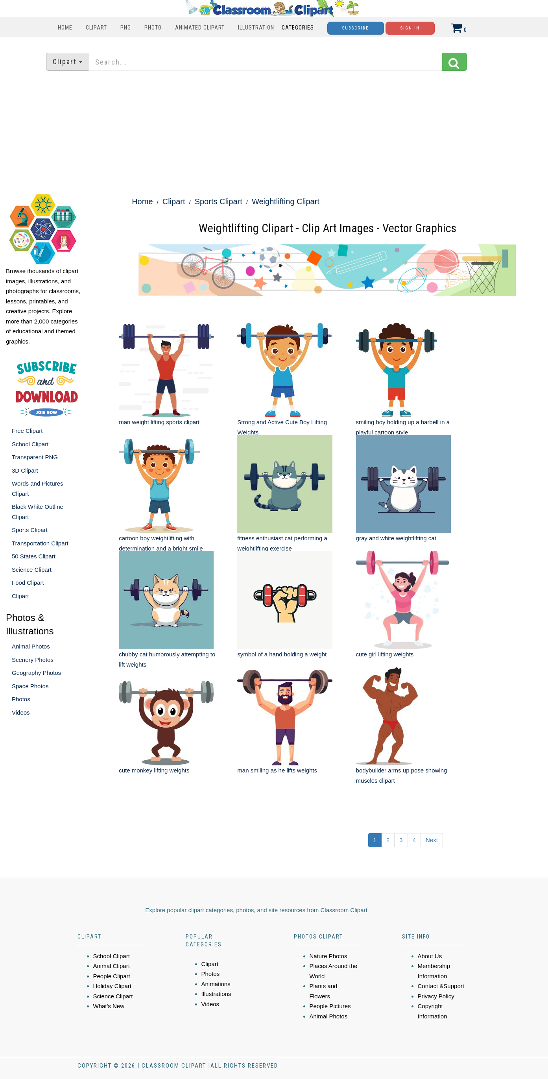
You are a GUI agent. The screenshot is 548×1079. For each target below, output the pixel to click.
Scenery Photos (33, 659)
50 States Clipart (33, 556)
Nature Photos (328, 956)
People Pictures (330, 1006)
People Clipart (111, 976)
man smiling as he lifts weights (277, 770)
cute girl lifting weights (385, 654)
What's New (109, 1006)
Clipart (96, 27)
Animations (216, 984)
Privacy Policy (436, 996)
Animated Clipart (200, 27)
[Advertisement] (274, 132)
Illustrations (216, 993)
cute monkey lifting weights (154, 770)
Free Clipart (27, 430)
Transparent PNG (35, 457)
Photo (153, 27)
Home (65, 27)
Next (432, 840)
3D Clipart (25, 470)
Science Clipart (32, 569)
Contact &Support (441, 986)
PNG (125, 27)
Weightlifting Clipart (285, 201)
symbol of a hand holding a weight (282, 654)
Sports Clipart (30, 530)
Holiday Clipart (112, 986)
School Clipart (30, 444)
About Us (430, 956)
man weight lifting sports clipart (159, 422)
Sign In (410, 28)
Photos (21, 699)
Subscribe (355, 28)
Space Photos (30, 686)
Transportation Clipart (40, 543)
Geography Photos (36, 672)
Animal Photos (31, 646)
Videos (21, 712)
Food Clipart (28, 582)
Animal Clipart (111, 966)
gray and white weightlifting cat (396, 538)
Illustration (256, 27)
